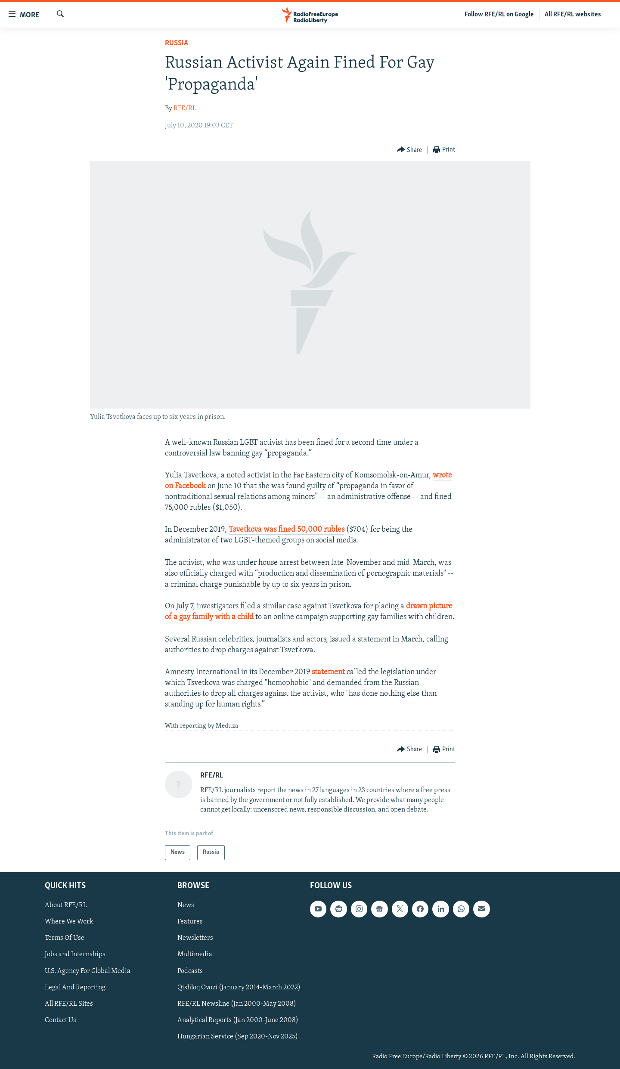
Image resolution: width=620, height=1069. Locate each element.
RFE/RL (185, 108)
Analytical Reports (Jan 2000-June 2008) (237, 1019)
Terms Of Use (64, 938)
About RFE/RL (66, 905)
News (185, 905)
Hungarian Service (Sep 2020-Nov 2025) (237, 1036)
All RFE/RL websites (573, 14)
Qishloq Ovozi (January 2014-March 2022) (239, 987)
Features (190, 921)
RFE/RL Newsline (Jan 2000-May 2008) (236, 1003)
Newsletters (195, 938)
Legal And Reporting (75, 987)
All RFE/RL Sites (69, 1003)
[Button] (409, 150)
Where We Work (69, 921)
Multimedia (194, 954)
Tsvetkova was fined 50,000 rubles (286, 530)
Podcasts (190, 970)
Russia (176, 43)
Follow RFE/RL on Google (499, 14)
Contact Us (60, 1019)
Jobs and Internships (75, 954)
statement (328, 672)
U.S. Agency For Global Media (87, 970)
